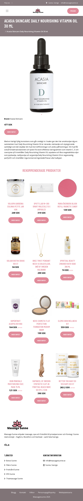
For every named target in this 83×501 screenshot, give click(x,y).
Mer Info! (11, 132)
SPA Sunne (10, 474)
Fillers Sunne (11, 465)
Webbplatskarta (65, 492)
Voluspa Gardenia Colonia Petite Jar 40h (15, 206)
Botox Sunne (11, 460)
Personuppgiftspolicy (46, 492)
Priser (73, 11)
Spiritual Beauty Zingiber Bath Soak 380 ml (67, 263)
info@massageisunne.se (69, 3)
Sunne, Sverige (54, 3)
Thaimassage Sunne (14, 478)
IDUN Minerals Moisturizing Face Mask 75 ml (15, 384)
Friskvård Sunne (12, 469)
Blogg (13, 492)
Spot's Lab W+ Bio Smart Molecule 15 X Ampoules (41, 206)
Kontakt (22, 492)
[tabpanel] (41, 75)
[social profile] (12, 3)
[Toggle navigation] (7, 11)
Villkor (32, 492)
